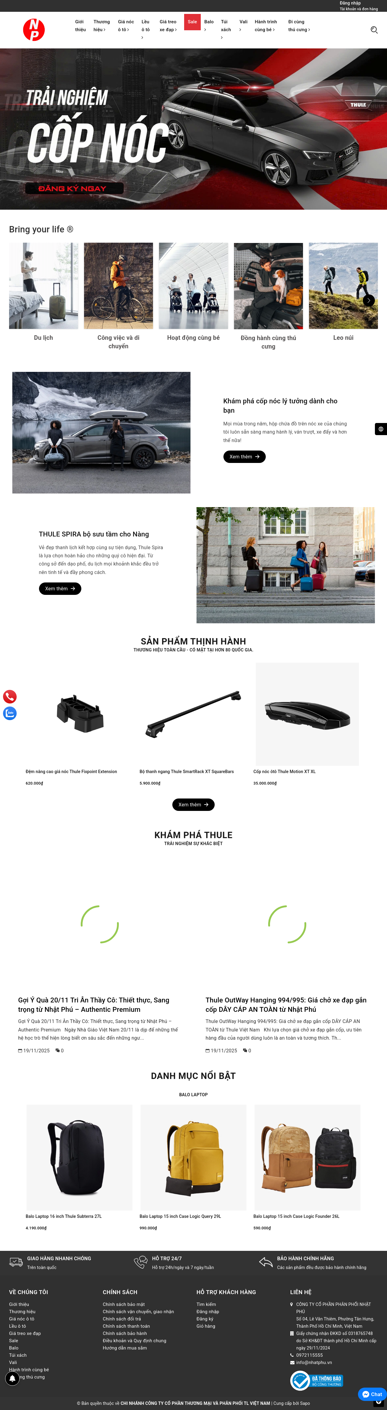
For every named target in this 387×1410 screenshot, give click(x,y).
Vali (243, 25)
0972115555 (309, 1355)
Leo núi (343, 337)
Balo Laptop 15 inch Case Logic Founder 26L (296, 1216)
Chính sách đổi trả (122, 1319)
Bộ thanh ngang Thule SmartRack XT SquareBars (187, 771)
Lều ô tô (145, 29)
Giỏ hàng (206, 1326)
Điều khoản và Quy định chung (134, 1340)
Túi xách (226, 29)
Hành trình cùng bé (266, 25)
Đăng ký (205, 1319)
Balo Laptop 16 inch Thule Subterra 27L (64, 1216)
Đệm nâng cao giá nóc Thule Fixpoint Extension (71, 771)
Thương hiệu (101, 25)
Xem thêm (245, 457)
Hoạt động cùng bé (193, 337)
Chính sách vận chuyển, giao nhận (138, 1311)
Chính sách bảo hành (125, 1333)
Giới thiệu (80, 25)
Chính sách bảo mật (124, 1304)
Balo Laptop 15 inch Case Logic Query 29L (180, 1216)
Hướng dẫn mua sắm (125, 1348)
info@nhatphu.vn (314, 1362)
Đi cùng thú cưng (299, 25)
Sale (192, 22)
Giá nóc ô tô (126, 25)
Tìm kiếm (206, 1304)
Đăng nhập (208, 1311)
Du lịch (43, 337)
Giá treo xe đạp (168, 25)
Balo (209, 25)
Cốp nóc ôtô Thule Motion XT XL (284, 771)
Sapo (305, 1403)
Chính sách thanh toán (126, 1326)
